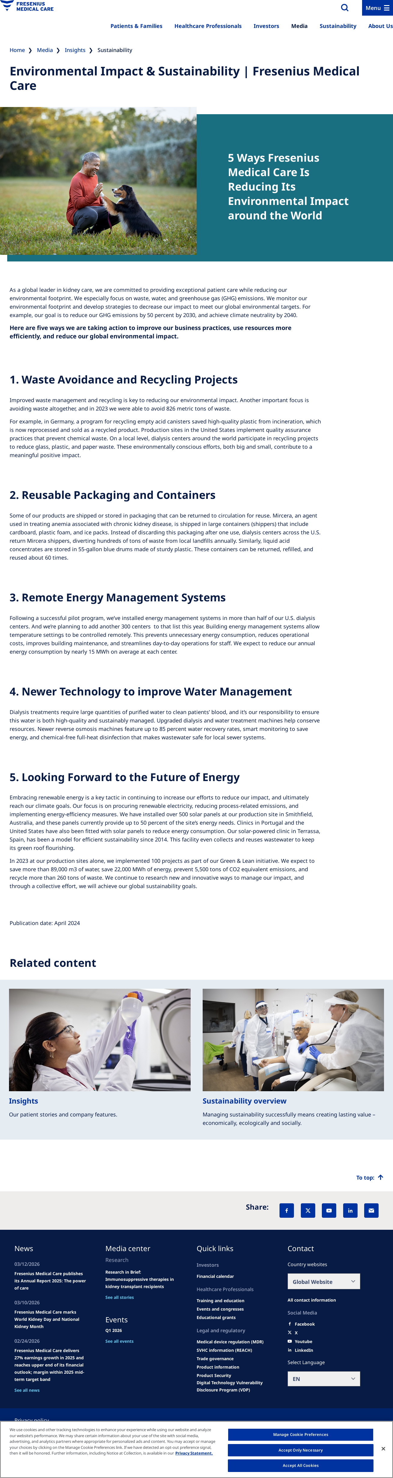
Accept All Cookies (301, 1465)
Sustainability (338, 25)
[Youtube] (303, 1341)
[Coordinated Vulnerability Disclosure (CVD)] (233, 1386)
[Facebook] (287, 1210)
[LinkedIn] (350, 1210)
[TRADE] (215, 1358)
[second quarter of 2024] (215, 1276)
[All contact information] (312, 1300)
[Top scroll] (369, 1177)
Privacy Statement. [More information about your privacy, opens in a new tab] (194, 1453)
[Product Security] (214, 1375)
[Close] (383, 1448)
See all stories (119, 1297)
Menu (373, 7)
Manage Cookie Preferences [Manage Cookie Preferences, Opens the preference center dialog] (300, 1434)
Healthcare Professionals (208, 25)
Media (299, 25)
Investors (266, 25)
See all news (27, 1390)
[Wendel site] (220, 1300)
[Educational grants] (216, 1317)
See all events (119, 1341)
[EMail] (371, 1210)
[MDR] (230, 1341)
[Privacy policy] (38, 1420)
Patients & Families (136, 25)
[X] (308, 1210)
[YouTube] (329, 1210)
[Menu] (377, 8)
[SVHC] (224, 1350)
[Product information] (218, 1367)
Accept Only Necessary (301, 1450)
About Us (380, 25)
